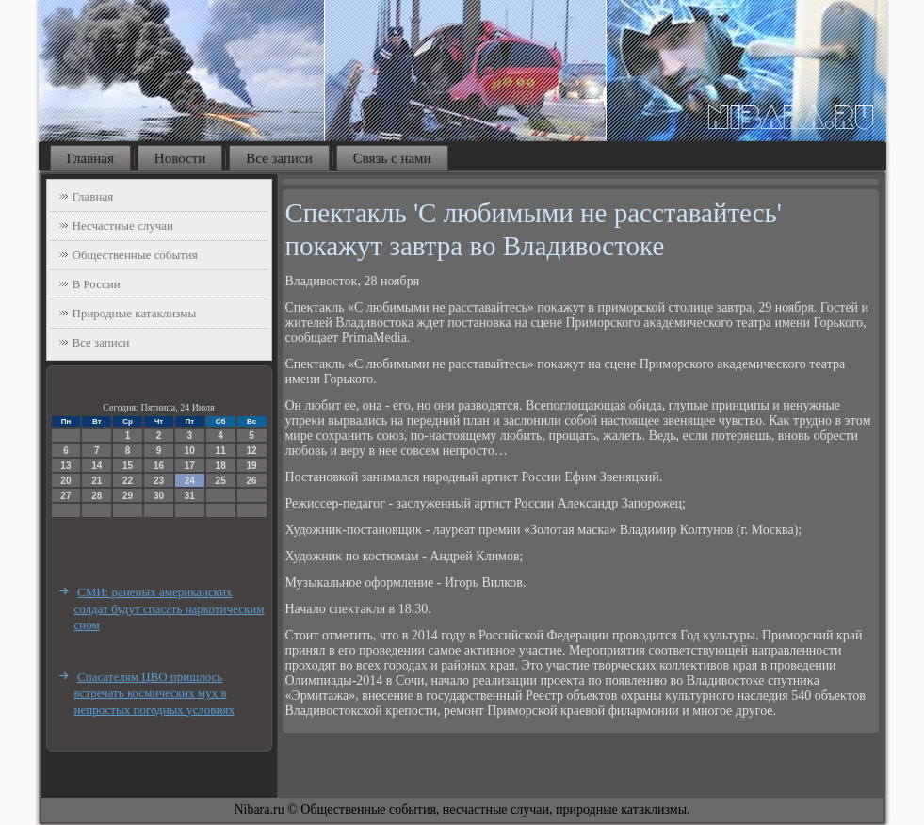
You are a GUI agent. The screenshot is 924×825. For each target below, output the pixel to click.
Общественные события (135, 255)
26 (251, 481)
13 (65, 466)
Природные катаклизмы (135, 313)
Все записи (279, 158)
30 (159, 496)
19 (251, 466)
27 (65, 496)
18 (221, 466)
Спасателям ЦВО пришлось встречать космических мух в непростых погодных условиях (154, 693)
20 (65, 481)
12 (251, 450)
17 (190, 466)
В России (97, 284)
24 (190, 481)
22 (127, 481)
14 (96, 466)
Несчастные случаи (123, 225)
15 (127, 466)
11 (221, 450)
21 (96, 481)
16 (159, 466)
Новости (179, 158)
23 (159, 481)
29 (127, 496)
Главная (90, 158)
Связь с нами (392, 158)
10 (190, 450)
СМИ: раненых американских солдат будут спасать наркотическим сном (169, 608)
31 (190, 496)
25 (221, 481)
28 (96, 496)
